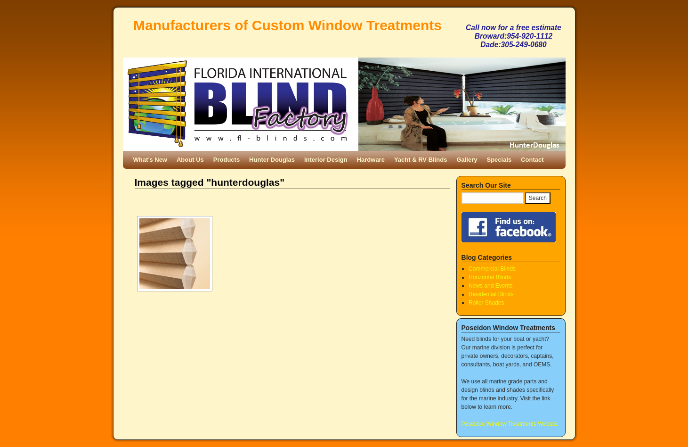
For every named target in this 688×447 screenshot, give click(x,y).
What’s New (150, 159)
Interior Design (326, 159)
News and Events (490, 285)
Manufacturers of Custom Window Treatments (287, 25)
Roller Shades (486, 302)
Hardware (371, 159)
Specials (498, 159)
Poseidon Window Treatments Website (509, 424)
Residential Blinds (491, 294)
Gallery (466, 159)
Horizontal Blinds (490, 277)
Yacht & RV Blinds (420, 159)
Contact (532, 159)
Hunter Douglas (272, 159)
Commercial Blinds (492, 268)
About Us (190, 159)
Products (226, 159)
